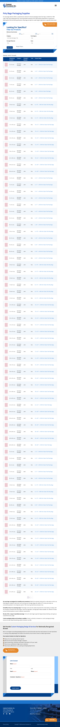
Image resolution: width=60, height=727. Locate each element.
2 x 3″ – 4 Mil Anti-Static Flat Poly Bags (44, 178)
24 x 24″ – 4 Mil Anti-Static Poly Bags (43, 405)
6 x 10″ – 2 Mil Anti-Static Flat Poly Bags (44, 104)
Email (13, 671)
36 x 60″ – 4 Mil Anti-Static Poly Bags (43, 445)
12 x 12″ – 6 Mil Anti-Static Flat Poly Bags (44, 531)
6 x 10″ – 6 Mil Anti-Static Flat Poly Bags (44, 485)
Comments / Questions (17, 677)
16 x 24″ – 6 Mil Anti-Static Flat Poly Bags (44, 565)
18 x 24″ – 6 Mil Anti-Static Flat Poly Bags (44, 571)
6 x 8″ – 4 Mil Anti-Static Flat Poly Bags (44, 251)
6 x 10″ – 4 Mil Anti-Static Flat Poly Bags (44, 265)
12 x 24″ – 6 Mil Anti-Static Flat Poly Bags (44, 551)
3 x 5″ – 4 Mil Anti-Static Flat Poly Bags (44, 198)
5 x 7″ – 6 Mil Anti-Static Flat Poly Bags (44, 471)
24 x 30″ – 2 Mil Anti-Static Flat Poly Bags (44, 164)
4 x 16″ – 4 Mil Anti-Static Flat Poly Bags (44, 231)
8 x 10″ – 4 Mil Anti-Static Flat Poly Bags (44, 278)
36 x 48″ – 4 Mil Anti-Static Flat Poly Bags (44, 438)
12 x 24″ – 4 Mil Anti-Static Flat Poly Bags (44, 351)
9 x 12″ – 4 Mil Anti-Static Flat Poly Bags (44, 298)
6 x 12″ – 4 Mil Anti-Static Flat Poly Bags (44, 271)
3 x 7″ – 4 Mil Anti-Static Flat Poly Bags (44, 204)
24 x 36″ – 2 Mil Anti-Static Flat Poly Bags (44, 171)
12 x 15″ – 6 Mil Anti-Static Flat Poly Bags (44, 538)
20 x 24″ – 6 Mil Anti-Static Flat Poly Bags (44, 591)
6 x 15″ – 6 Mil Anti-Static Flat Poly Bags (44, 498)
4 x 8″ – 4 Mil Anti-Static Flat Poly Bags (44, 224)
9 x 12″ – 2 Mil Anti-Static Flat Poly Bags (44, 118)
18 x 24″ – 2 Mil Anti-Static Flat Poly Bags (44, 158)
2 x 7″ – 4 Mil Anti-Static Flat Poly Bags (44, 184)
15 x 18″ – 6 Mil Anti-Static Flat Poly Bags (44, 558)
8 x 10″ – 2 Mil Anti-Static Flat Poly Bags (44, 111)
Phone (34, 671)
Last (32, 668)
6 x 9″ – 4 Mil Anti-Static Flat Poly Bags (44, 258)
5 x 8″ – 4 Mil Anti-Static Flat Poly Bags (44, 238)
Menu (55, 5)
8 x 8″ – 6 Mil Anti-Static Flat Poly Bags (44, 505)
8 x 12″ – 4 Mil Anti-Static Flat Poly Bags (44, 285)
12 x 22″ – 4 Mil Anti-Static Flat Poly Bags (44, 345)
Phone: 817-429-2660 (35, 712)
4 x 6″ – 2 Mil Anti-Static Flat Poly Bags (44, 78)
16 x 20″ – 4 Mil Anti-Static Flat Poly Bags (44, 378)
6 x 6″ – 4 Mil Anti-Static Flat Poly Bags (44, 245)
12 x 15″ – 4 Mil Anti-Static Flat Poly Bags (44, 331)
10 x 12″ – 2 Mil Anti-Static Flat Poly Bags (44, 124)
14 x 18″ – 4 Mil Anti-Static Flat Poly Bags (44, 358)
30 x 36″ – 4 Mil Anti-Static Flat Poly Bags (44, 425)
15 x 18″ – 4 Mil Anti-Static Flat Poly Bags (44, 365)
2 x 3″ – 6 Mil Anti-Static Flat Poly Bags (44, 451)
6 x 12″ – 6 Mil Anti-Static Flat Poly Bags (44, 491)
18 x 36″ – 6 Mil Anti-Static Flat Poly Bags (44, 585)
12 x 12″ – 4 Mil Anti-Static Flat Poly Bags (44, 325)
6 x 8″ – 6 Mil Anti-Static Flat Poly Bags (44, 478)
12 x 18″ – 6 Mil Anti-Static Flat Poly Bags (44, 545)
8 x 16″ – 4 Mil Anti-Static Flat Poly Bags (44, 291)
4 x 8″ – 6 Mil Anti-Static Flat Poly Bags (44, 465)
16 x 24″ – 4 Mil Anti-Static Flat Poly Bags (44, 385)
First (11, 668)
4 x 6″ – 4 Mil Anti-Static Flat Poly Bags (44, 218)
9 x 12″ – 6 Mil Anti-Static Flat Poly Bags (44, 518)
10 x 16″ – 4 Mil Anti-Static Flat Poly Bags (44, 318)
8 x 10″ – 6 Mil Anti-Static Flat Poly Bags (44, 511)
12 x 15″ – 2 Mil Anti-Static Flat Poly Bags (44, 144)
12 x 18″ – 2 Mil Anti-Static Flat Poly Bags (44, 151)
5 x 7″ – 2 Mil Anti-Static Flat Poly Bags (44, 84)
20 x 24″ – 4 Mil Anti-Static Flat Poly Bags (44, 398)
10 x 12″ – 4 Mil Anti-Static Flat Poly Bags (44, 305)
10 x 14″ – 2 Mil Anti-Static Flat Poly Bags (44, 131)
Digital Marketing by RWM (42, 724)
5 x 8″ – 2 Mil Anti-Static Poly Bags (43, 91)
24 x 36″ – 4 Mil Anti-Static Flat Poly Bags (44, 418)
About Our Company (35, 714)
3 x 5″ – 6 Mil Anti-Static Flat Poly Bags (44, 458)
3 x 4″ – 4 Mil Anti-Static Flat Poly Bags (44, 191)
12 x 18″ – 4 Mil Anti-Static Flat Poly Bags (44, 338)
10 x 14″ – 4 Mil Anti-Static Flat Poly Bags (44, 311)
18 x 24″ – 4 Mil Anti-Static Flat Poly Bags (44, 391)
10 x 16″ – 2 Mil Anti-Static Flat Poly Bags (44, 138)
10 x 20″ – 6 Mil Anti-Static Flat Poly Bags (44, 525)
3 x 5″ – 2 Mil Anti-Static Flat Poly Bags (44, 71)
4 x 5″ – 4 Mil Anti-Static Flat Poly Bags (44, 211)
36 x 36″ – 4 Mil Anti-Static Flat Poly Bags (44, 431)
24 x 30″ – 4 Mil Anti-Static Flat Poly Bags (44, 411)
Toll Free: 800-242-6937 (36, 710)
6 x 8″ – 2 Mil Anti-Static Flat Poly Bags (44, 98)
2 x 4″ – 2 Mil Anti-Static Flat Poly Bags (44, 64)
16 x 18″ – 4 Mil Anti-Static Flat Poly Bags (44, 371)
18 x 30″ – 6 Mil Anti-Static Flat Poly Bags (44, 578)
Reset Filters (19, 46)
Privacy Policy (6, 724)
